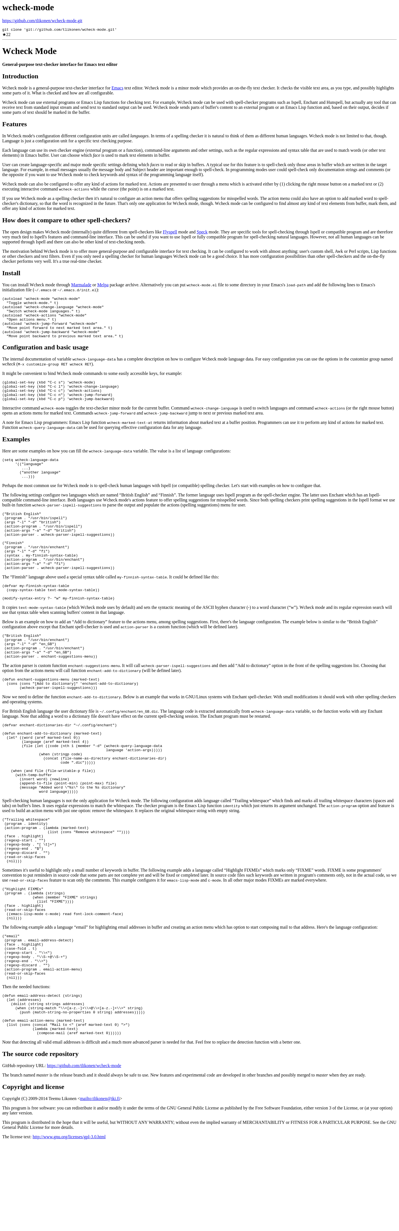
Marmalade (81, 285)
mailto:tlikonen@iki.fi (100, 1185)
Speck (202, 232)
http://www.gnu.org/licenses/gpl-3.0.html (69, 1224)
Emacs (117, 88)
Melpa (103, 285)
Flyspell (170, 232)
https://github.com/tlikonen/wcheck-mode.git (42, 20)
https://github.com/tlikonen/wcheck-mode (84, 1152)
